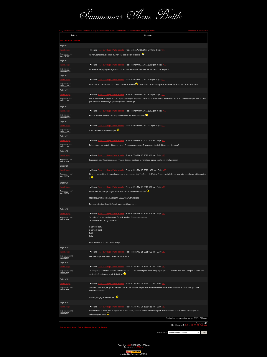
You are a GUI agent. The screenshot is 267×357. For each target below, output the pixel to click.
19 (192, 325)
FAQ (61, 31)
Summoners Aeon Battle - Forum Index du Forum (83, 327)
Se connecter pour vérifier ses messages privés (135, 31)
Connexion (191, 31)
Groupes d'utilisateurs (100, 31)
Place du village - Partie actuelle (111, 50)
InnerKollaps (65, 50)
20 (195, 325)
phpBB (128, 345)
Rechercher (69, 31)
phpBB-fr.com (138, 347)
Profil (112, 31)
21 (198, 325)
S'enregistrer (202, 31)
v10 (66, 151)
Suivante (203, 325)
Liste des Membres (82, 31)
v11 (66, 46)
